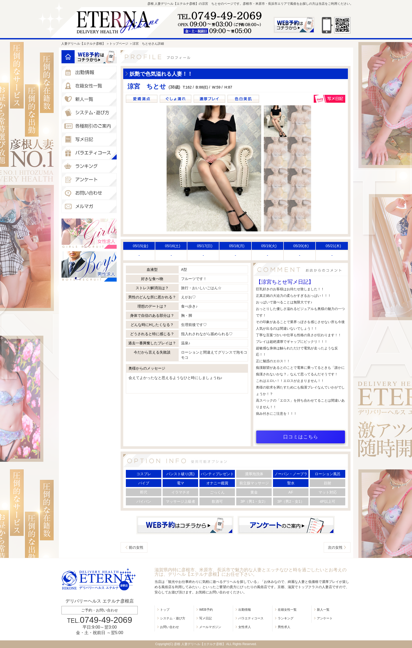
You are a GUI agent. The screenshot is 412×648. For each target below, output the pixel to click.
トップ (164, 609)
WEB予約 (206, 609)
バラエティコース (251, 618)
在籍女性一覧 (287, 609)
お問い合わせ (169, 627)
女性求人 (244, 627)
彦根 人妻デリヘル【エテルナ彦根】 (199, 644)
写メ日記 (205, 618)
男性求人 (284, 627)
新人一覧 (323, 609)
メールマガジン (210, 627)
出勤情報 (244, 609)
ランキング (285, 618)
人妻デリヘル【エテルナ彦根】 (83, 43)
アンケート (325, 618)
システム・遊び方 (172, 618)
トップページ (118, 43)
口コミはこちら (300, 436)
